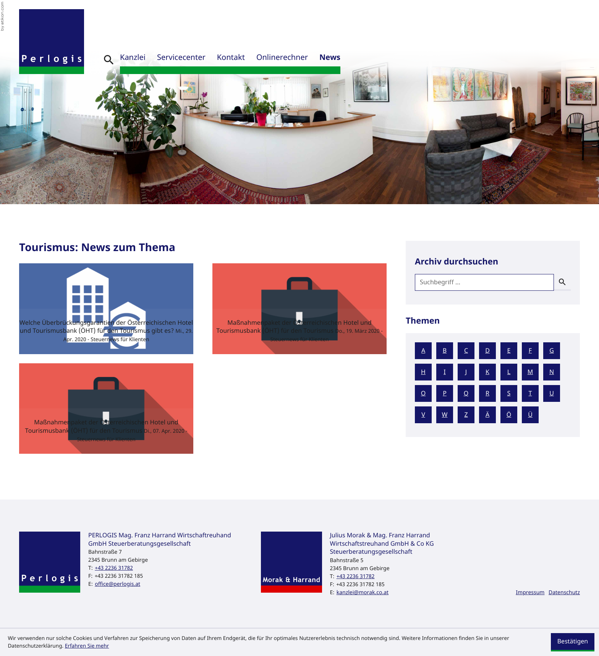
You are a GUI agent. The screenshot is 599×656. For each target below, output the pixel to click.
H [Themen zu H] (423, 372)
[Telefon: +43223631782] (114, 568)
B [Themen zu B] (445, 350)
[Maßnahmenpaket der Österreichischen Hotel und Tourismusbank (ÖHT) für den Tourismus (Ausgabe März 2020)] (299, 308)
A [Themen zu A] (423, 350)
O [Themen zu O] (423, 393)
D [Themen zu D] (487, 350)
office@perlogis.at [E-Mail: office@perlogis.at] (117, 584)
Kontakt (231, 57)
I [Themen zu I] (444, 372)
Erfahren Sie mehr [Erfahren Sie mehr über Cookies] (87, 646)
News (329, 57)
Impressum (530, 592)
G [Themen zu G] (551, 350)
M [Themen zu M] (530, 372)
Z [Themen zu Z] (466, 414)
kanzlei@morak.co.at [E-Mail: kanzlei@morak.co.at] (363, 592)
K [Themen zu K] (487, 372)
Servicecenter (181, 57)
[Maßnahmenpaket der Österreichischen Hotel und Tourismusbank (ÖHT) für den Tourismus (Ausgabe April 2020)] (106, 408)
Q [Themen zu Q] (466, 393)
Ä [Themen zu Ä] (487, 414)
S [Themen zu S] (509, 393)
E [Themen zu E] (509, 350)
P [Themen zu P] (445, 393)
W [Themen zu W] (445, 414)
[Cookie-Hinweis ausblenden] (572, 642)
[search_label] (484, 282)
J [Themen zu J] (466, 372)
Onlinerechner (282, 57)
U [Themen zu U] (551, 393)
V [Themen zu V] (423, 414)
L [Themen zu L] (508, 372)
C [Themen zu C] (466, 350)
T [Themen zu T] (530, 393)
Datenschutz (564, 592)
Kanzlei (133, 57)
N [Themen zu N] (551, 372)
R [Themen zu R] (487, 393)
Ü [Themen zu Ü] (530, 414)
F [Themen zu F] (530, 350)
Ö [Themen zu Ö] (509, 414)
